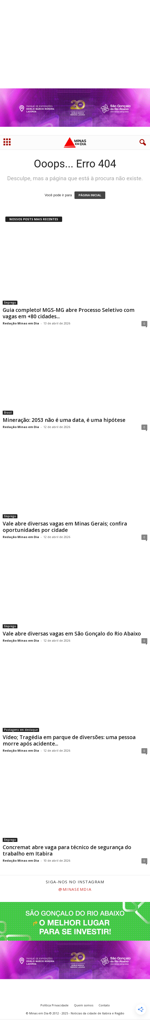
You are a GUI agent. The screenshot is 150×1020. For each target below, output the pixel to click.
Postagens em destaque (21, 730)
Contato (104, 1005)
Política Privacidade (54, 1005)
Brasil (8, 412)
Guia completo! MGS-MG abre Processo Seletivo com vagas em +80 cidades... (68, 313)
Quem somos (83, 1005)
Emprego (10, 302)
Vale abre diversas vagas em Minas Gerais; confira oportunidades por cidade (65, 526)
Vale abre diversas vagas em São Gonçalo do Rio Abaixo (72, 633)
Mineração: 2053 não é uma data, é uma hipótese (64, 420)
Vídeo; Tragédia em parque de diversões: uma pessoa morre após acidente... (69, 740)
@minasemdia (75, 889)
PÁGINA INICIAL (89, 195)
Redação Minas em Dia (21, 323)
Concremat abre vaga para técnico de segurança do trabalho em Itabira (67, 850)
